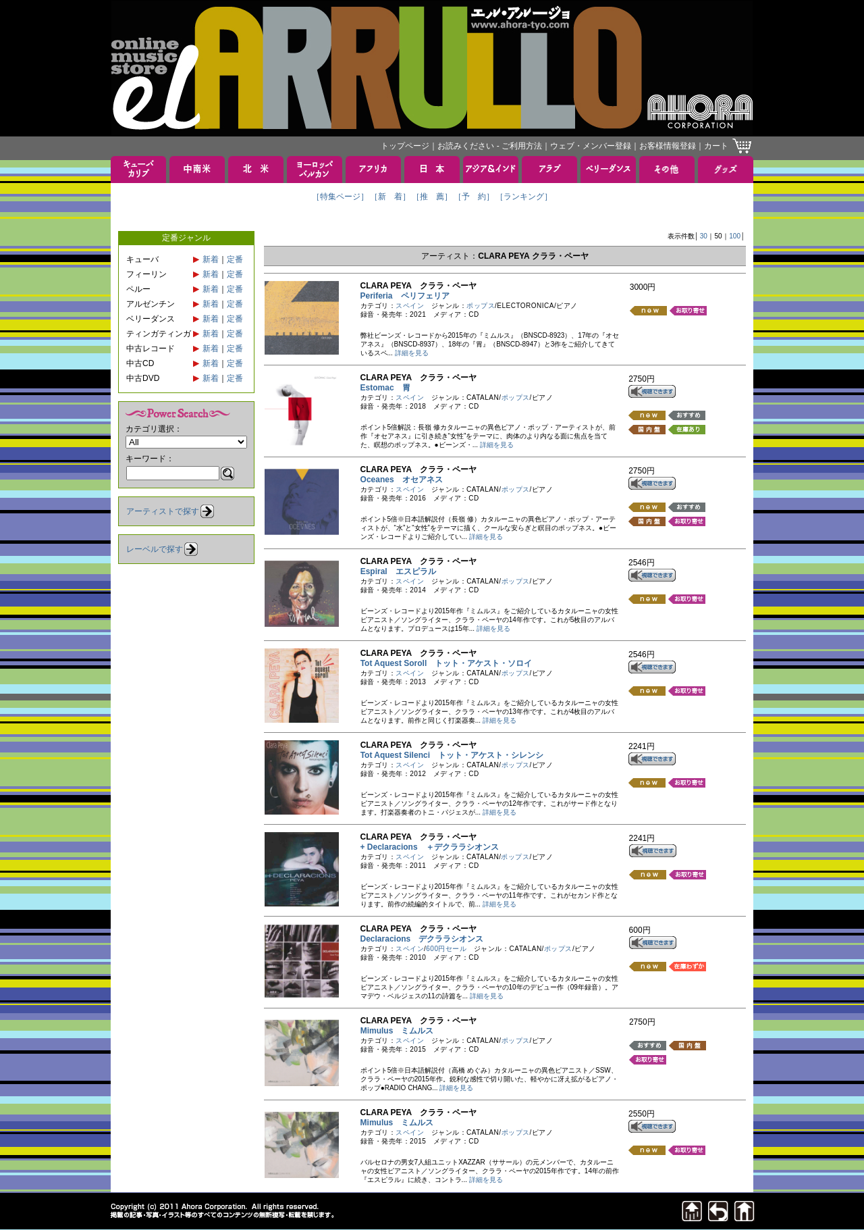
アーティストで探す (162, 511)
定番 (235, 259)
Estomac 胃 (385, 387)
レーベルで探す (154, 549)
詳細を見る (412, 353)
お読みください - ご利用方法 (489, 146)
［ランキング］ (523, 196)
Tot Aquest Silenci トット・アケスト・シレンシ (451, 755)
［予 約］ (474, 196)
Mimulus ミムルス (397, 1030)
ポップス (480, 305)
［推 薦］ (432, 196)
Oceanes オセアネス (401, 479)
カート (716, 146)
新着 (210, 259)
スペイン (410, 305)
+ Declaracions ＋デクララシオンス (429, 847)
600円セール (446, 948)
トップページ (405, 146)
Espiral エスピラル (398, 571)
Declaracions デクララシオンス (422, 939)
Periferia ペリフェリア (405, 296)
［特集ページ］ (340, 196)
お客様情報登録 (667, 146)
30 (703, 236)
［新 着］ (390, 196)
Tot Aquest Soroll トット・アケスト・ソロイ (446, 663)
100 (734, 236)
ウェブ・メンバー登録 (590, 146)
